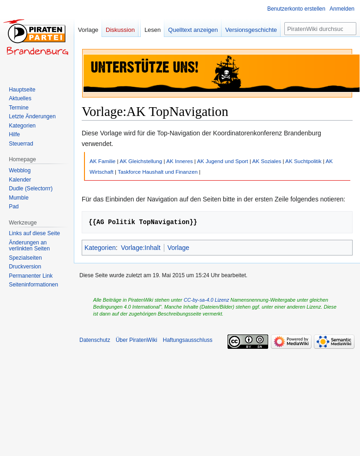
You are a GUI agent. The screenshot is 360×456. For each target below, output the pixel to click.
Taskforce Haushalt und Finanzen (158, 172)
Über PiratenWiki (136, 340)
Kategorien (100, 247)
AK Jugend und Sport (222, 161)
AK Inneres (179, 161)
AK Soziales (266, 161)
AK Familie (102, 161)
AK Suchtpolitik (303, 161)
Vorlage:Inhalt (141, 247)
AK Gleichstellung (141, 161)
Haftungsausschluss (187, 340)
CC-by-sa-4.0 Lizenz (206, 300)
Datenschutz (94, 340)
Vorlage (178, 247)
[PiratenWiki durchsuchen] (320, 28)
